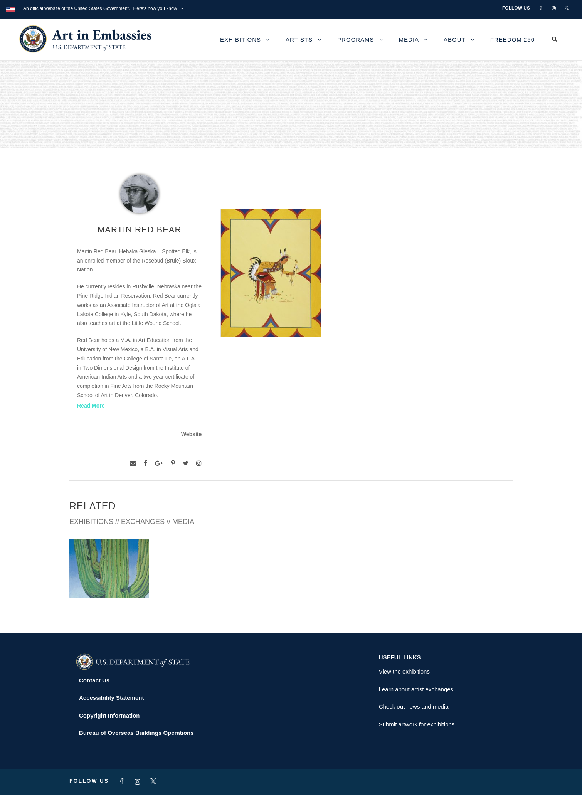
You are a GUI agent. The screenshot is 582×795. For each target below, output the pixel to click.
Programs (355, 39)
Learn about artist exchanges (416, 689)
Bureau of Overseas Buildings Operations (136, 732)
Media (409, 39)
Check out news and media (414, 706)
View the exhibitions (404, 671)
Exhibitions (240, 39)
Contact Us (94, 680)
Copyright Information (109, 715)
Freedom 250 (512, 39)
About (455, 39)
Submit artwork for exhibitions (417, 724)
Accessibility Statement (111, 697)
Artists (299, 39)
